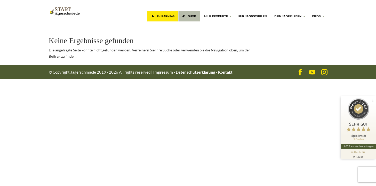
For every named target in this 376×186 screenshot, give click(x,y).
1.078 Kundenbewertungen (358, 146)
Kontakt (225, 72)
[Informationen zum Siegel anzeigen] (358, 154)
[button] (11, 174)
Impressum (163, 72)
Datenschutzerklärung (195, 72)
